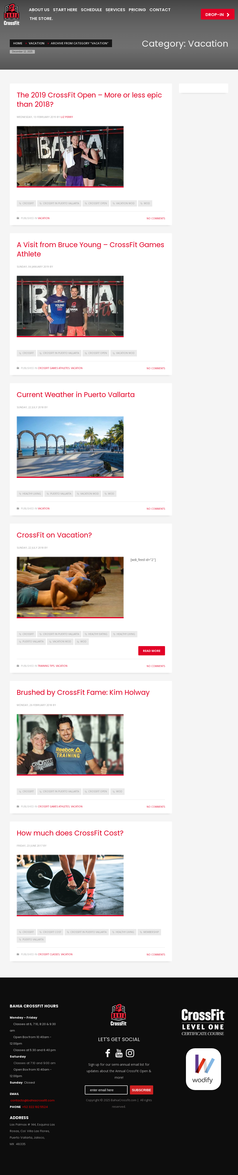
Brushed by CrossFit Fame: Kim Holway (83, 692)
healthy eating (97, 634)
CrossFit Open (97, 203)
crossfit (28, 203)
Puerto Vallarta (60, 493)
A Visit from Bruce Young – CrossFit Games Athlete (90, 249)
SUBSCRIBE (141, 1090)
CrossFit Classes (49, 954)
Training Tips (46, 665)
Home (17, 43)
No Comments (156, 218)
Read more (151, 651)
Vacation (36, 43)
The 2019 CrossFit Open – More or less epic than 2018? (89, 99)
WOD (147, 203)
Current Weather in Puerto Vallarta (76, 395)
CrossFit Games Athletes (53, 368)
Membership (151, 932)
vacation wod (125, 203)
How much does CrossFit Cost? (70, 833)
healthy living (32, 493)
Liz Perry (67, 117)
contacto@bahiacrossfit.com (32, 1100)
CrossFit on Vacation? (54, 535)
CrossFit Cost (52, 932)
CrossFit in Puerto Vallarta (61, 203)
